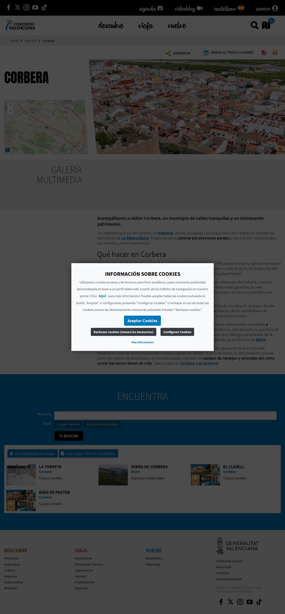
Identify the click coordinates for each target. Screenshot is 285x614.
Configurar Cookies (177, 332)
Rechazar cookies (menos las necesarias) (124, 332)
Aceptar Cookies (142, 320)
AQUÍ (102, 296)
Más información (143, 342)
